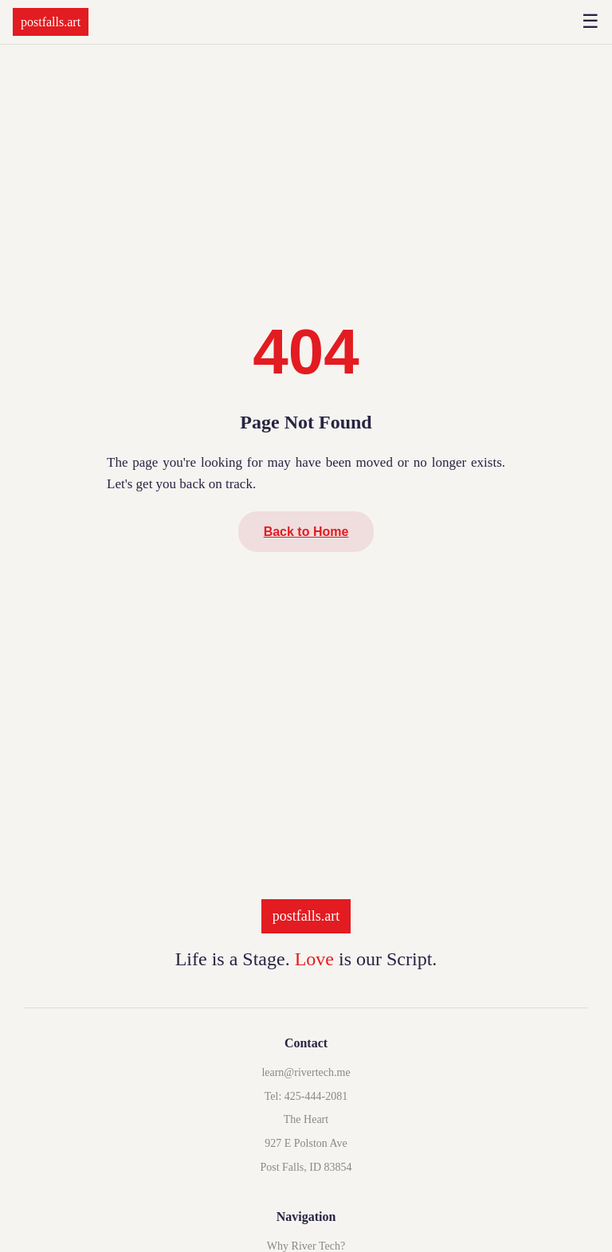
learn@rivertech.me (305, 1072)
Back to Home (306, 531)
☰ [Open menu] (590, 21)
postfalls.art (50, 22)
